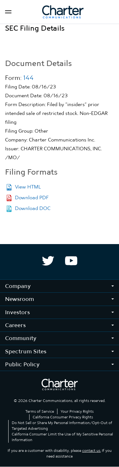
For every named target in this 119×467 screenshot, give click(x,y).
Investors (17, 312)
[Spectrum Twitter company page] (48, 261)
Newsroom (19, 299)
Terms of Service (39, 411)
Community (20, 338)
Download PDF (32, 198)
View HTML (28, 187)
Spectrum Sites (25, 351)
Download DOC (32, 208)
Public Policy (22, 364)
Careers (15, 325)
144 (28, 77)
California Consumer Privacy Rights (63, 417)
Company (18, 286)
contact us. (91, 450)
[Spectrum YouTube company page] (71, 261)
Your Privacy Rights (77, 411)
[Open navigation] (8, 11)
